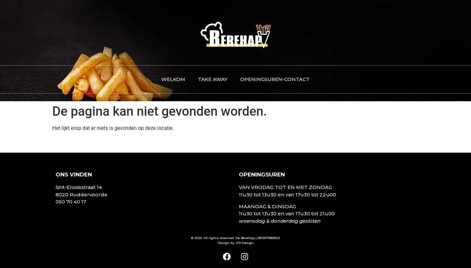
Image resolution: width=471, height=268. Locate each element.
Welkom (173, 79)
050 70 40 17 (71, 202)
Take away (212, 79)
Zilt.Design (245, 243)
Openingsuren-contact (275, 79)
